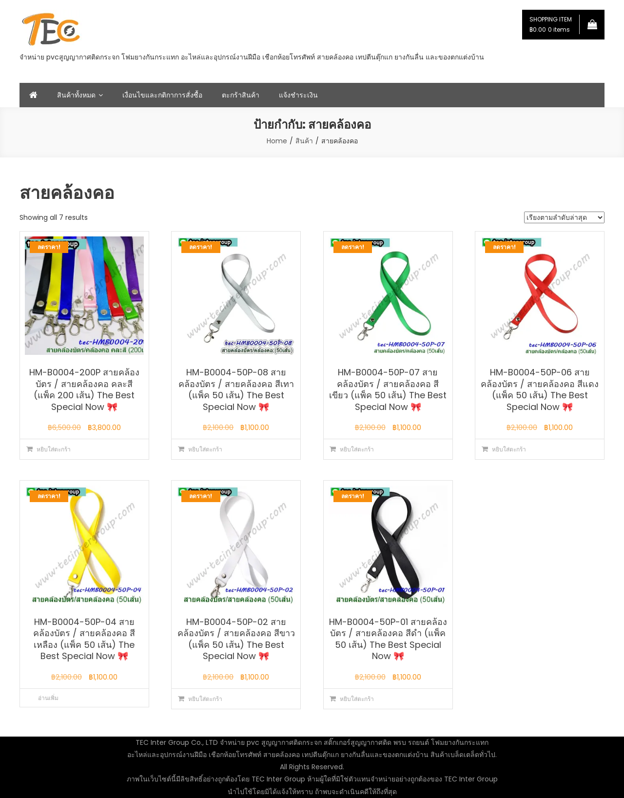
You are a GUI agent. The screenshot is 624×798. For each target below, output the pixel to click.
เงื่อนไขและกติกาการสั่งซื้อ (162, 95)
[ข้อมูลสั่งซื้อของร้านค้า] (564, 217)
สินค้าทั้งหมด (76, 95)
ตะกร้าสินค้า (240, 95)
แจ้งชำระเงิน (298, 95)
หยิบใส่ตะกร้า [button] (54, 449)
